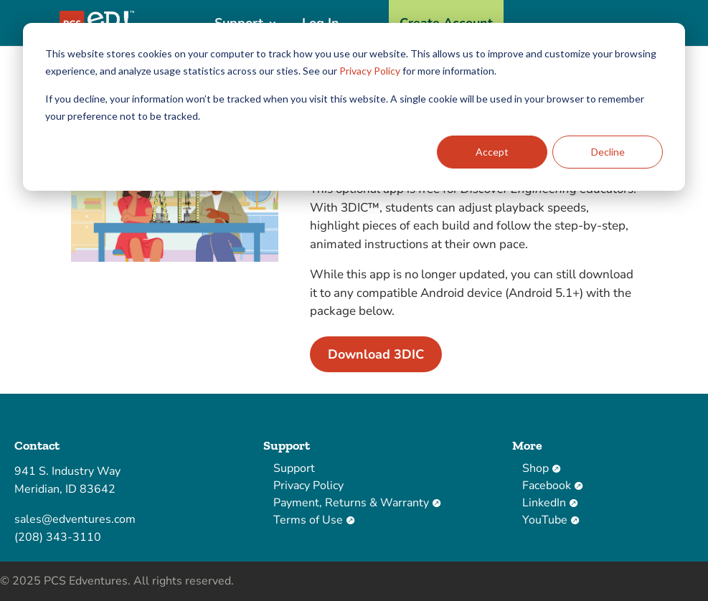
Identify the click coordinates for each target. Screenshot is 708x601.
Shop (541, 468)
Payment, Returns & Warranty (356, 503)
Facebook (552, 485)
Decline (608, 152)
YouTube (550, 520)
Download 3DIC (376, 354)
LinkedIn (549, 503)
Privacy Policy (369, 71)
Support (294, 468)
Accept (492, 152)
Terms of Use (313, 520)
